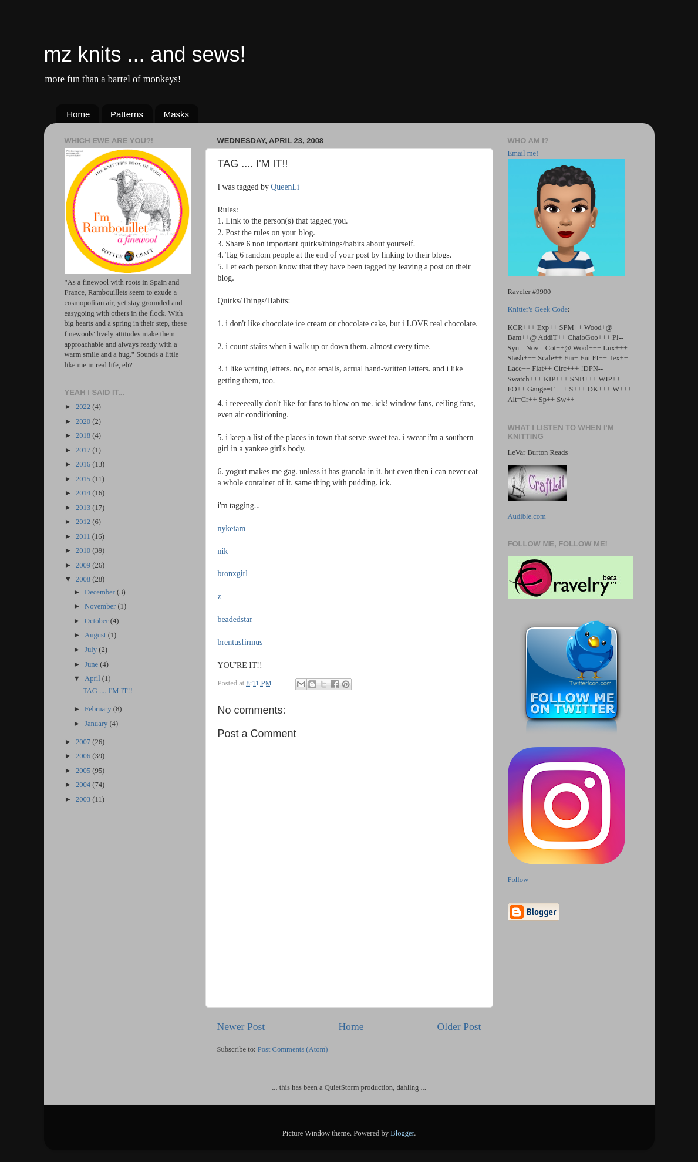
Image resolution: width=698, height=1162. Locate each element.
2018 (84, 435)
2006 (84, 756)
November (101, 606)
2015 (84, 479)
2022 (84, 407)
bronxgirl (233, 573)
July (92, 650)
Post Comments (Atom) (293, 1049)
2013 (84, 508)
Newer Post (241, 1026)
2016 (84, 464)
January (97, 724)
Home (78, 114)
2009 (84, 565)
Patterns (126, 114)
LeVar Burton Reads (538, 452)
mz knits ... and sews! (145, 54)
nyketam (232, 528)
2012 (84, 522)
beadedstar (235, 619)
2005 (84, 770)
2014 (84, 493)
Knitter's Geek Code (538, 309)
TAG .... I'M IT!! (108, 691)
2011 (84, 536)
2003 (84, 799)
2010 (84, 550)
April (93, 678)
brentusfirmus (240, 642)
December (101, 592)
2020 (84, 421)
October (97, 621)
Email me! (523, 153)
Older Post (459, 1026)
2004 (84, 785)
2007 (84, 742)
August (96, 635)
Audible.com (527, 516)
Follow (518, 880)
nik (223, 551)
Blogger (402, 1133)
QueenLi (285, 187)
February (99, 709)
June (92, 664)
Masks (176, 114)
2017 (84, 450)
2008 (84, 579)
